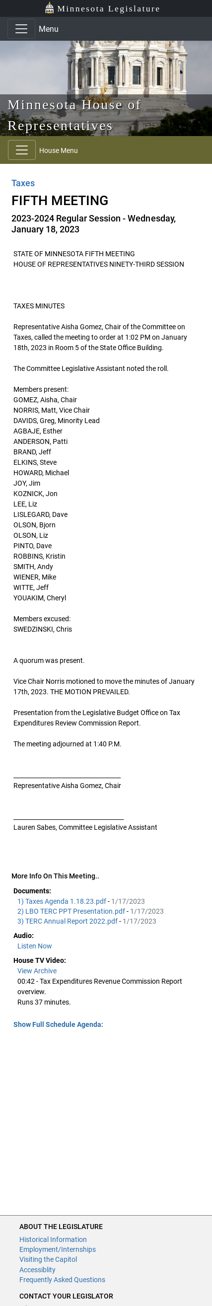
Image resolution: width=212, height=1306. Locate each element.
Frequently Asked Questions (62, 1280)
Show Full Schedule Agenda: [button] (58, 1024)
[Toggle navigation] (21, 29)
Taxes (23, 183)
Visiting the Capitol (48, 1259)
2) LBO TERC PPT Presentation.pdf (72, 911)
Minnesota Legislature (102, 7)
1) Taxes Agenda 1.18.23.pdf (62, 901)
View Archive (37, 971)
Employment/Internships (57, 1249)
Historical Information (53, 1239)
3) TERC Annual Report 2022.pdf (68, 921)
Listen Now (34, 946)
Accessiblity (37, 1270)
